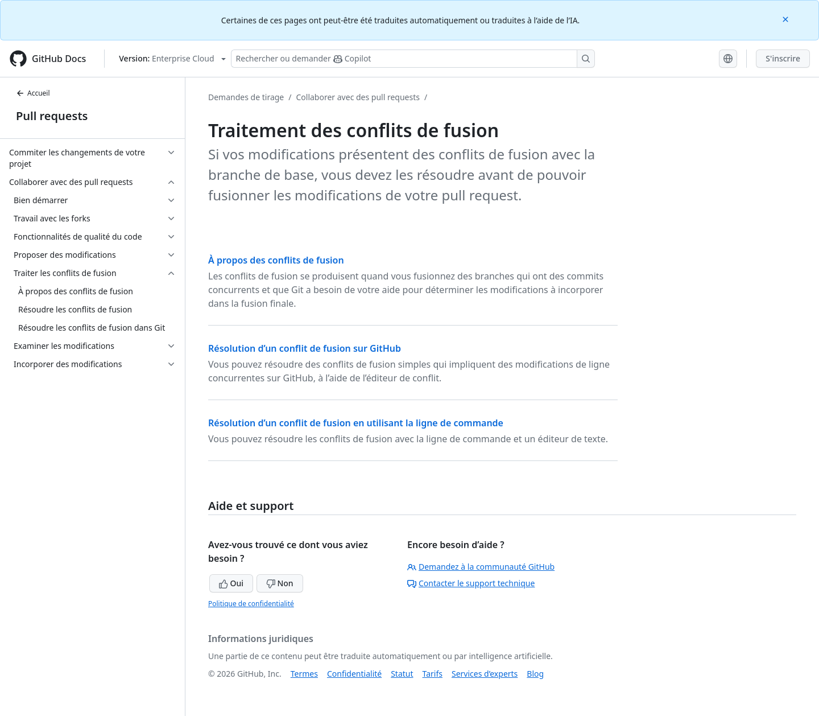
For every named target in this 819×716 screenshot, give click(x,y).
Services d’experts (485, 673)
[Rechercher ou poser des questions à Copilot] (413, 59)
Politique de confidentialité (251, 603)
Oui (231, 583)
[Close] (786, 18)
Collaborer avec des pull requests (358, 97)
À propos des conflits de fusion (276, 260)
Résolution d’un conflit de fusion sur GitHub (304, 348)
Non (279, 583)
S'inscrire (783, 58)
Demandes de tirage (246, 97)
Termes (304, 673)
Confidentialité (354, 673)
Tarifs (432, 673)
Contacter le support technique (471, 583)
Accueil (33, 93)
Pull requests (52, 116)
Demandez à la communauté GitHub (481, 566)
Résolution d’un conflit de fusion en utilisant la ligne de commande (355, 423)
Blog (535, 673)
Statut (402, 673)
